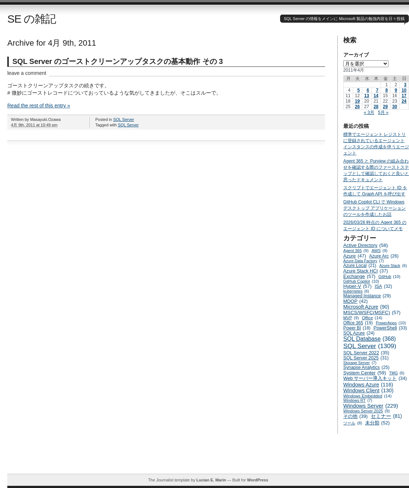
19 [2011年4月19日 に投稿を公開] (357, 101)
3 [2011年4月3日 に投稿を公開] (405, 84)
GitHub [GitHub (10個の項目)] (389, 276)
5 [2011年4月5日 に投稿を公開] (358, 90)
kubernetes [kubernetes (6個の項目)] (356, 291)
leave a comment (26, 73)
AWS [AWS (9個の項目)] (379, 250)
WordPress (257, 480)
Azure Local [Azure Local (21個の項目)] (359, 265)
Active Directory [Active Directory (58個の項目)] (365, 245)
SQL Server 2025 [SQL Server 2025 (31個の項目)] (366, 358)
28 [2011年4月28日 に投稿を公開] (376, 106)
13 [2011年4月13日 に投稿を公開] (366, 95)
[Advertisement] (208, 457)
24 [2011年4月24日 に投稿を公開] (404, 101)
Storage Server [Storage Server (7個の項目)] (359, 363)
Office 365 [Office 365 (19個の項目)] (358, 322)
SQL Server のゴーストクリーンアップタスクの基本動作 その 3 (117, 61)
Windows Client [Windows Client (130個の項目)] (368, 390)
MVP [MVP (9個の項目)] (351, 318)
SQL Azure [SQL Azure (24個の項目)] (359, 333)
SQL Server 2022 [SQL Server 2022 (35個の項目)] (366, 352)
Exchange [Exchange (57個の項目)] (359, 276)
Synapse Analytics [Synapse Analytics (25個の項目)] (366, 367)
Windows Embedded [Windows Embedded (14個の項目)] (367, 395)
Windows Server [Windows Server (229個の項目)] (370, 406)
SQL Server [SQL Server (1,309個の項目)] (369, 346)
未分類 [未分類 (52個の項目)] (377, 423)
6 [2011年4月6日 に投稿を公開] (368, 90)
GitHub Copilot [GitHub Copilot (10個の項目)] (361, 281)
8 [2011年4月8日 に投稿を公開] (386, 90)
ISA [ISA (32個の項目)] (383, 286)
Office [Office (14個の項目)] (372, 317)
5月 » (383, 112)
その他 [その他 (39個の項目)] (355, 416)
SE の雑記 (31, 19)
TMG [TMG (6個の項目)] (397, 373)
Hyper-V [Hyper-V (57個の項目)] (357, 286)
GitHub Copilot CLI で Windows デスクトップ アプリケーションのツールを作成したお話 (374, 208)
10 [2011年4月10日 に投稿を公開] (404, 90)
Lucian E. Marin (211, 480)
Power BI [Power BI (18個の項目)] (357, 328)
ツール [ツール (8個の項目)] (352, 423)
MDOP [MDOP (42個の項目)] (355, 301)
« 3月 (369, 112)
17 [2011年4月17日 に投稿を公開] (404, 95)
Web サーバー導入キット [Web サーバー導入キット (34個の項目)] (375, 378)
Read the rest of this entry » (38, 105)
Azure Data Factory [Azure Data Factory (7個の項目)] (363, 261)
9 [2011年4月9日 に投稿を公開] (396, 90)
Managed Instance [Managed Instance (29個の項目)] (367, 295)
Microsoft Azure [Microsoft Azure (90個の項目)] (366, 307)
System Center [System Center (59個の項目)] (364, 372)
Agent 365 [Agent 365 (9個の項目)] (355, 250)
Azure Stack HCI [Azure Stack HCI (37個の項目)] (365, 271)
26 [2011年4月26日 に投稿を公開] (357, 106)
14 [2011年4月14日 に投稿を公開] (376, 95)
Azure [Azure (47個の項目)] (354, 256)
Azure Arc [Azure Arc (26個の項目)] (384, 256)
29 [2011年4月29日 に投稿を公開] (385, 106)
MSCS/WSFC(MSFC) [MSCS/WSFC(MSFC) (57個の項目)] (372, 312)
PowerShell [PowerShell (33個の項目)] (390, 328)
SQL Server (123, 119)
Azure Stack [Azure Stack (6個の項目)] (393, 265)
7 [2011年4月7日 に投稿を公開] (377, 90)
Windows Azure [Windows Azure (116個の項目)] (368, 385)
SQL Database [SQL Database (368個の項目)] (369, 339)
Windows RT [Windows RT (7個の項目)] (357, 400)
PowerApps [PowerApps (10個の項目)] (391, 323)
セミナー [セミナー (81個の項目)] (386, 416)
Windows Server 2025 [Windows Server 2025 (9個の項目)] (366, 411)
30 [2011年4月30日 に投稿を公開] (394, 106)
